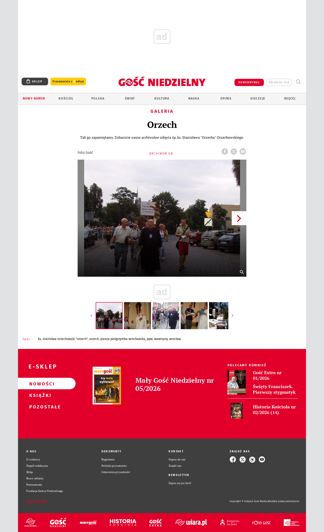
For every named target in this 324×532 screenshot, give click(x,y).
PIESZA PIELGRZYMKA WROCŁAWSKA (122, 339)
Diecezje (257, 98)
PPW (150, 339)
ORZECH (94, 339)
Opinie (226, 98)
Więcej (289, 98)
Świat (130, 98)
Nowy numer (34, 98)
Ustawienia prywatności (115, 472)
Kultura (161, 98)
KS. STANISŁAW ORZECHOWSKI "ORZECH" (63, 339)
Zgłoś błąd (36, 501)
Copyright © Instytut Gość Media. (249, 501)
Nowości (39, 383)
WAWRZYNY (161, 339)
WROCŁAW (175, 339)
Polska (97, 98)
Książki (39, 395)
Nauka (194, 98)
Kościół (66, 98)
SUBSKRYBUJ (249, 82)
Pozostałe (39, 406)
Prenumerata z (68, 81)
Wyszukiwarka (298, 82)
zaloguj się (279, 82)
